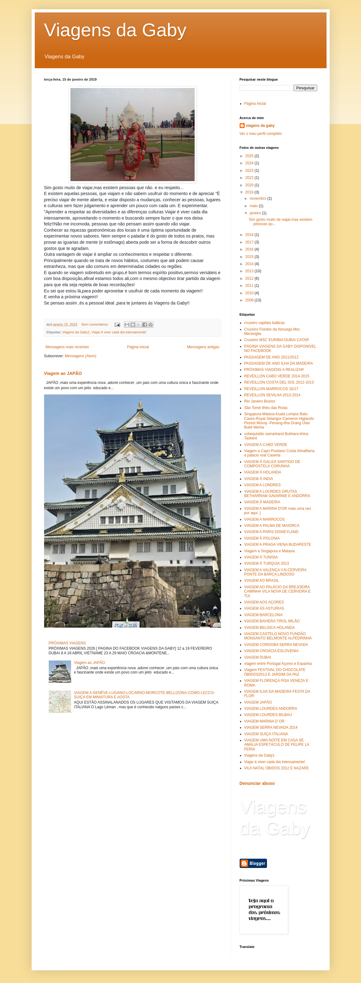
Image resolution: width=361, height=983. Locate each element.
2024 (250, 163)
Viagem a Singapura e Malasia (269, 551)
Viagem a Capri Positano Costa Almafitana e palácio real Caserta (279, 453)
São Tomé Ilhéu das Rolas (266, 408)
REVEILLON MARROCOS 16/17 (271, 389)
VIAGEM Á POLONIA (262, 538)
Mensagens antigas (203, 347)
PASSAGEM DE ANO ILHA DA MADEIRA (278, 363)
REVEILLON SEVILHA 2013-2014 (272, 395)
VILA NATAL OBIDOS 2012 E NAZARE (276, 768)
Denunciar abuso (257, 783)
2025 (250, 156)
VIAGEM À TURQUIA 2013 (266, 563)
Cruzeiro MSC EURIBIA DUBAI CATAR (276, 340)
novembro (258, 198)
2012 (250, 278)
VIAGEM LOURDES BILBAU (268, 715)
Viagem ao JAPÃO (63, 373)
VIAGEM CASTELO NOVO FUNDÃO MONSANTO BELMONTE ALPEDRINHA (278, 636)
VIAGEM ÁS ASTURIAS (264, 608)
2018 (250, 235)
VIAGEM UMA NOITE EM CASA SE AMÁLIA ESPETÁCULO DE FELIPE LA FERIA (276, 744)
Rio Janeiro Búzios (259, 401)
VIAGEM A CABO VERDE (265, 445)
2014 (250, 264)
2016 (250, 249)
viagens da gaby (260, 125)
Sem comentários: (95, 324)
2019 (250, 192)
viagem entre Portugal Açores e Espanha (278, 663)
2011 (250, 285)
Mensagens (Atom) (80, 356)
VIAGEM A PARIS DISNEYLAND (271, 532)
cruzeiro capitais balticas (264, 323)
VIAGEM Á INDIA (258, 479)
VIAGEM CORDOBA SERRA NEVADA (276, 645)
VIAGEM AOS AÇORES (264, 602)
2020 (250, 185)
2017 (250, 242)
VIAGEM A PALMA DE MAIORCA (272, 525)
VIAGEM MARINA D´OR (264, 721)
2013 (250, 271)
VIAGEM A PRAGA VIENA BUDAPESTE (277, 544)
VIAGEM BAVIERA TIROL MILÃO (272, 621)
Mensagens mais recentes (67, 347)
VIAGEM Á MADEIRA (262, 502)
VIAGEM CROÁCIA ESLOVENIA (271, 651)
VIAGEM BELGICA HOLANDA (269, 627)
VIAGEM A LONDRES (262, 485)
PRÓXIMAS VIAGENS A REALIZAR (274, 369)
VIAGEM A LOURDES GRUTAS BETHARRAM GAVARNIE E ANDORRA (277, 493)
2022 (250, 178)
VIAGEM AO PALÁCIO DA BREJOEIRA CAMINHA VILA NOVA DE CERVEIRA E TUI (277, 591)
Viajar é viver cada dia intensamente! (119, 332)
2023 (250, 170)
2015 (250, 257)
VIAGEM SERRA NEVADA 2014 (271, 727)
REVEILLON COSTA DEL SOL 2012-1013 (279, 382)
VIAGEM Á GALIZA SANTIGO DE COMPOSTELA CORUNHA (272, 464)
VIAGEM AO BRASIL (261, 580)
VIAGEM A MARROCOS (264, 519)
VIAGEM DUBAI (257, 657)
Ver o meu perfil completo (261, 133)
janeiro (256, 213)
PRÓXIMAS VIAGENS (67, 643)
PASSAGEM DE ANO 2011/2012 (271, 357)
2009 (250, 300)
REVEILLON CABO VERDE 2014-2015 (276, 376)
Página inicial (138, 347)
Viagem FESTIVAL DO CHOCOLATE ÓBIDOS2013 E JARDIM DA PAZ (275, 672)
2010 (250, 293)
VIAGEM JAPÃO (258, 702)
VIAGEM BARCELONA (263, 615)
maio (254, 206)
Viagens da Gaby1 (76, 332)
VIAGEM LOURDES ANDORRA (270, 708)
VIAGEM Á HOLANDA (262, 472)
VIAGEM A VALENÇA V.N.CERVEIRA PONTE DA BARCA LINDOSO (275, 572)
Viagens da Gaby (115, 30)
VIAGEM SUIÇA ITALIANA (266, 734)
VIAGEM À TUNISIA (261, 557)
